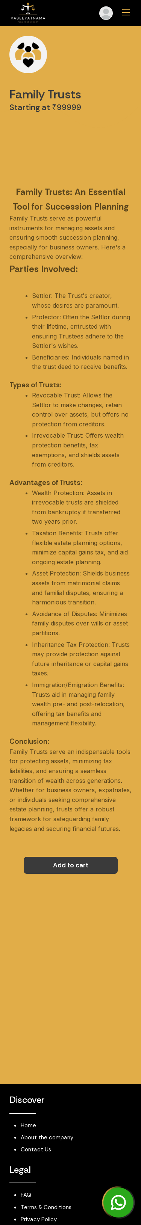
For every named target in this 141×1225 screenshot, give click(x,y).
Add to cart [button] (70, 865)
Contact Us (36, 1149)
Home (28, 1125)
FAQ (26, 1195)
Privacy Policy (39, 1219)
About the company (47, 1137)
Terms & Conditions (46, 1207)
